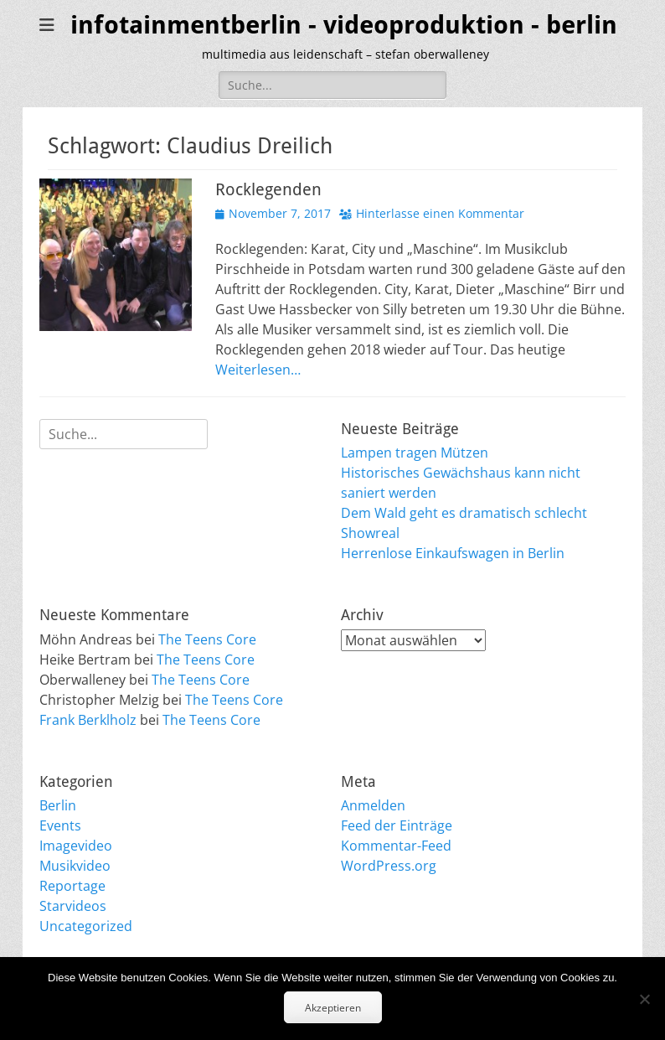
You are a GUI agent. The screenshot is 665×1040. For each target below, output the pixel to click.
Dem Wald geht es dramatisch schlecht (464, 513)
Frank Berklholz (88, 720)
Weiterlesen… (258, 369)
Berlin (57, 805)
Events (60, 825)
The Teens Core (207, 639)
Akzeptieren (333, 1008)
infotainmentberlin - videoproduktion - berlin (343, 24)
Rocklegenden (268, 189)
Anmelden (373, 805)
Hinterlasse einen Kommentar (440, 213)
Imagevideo (75, 845)
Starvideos (72, 906)
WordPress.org (388, 865)
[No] (644, 999)
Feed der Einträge (396, 825)
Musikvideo (75, 865)
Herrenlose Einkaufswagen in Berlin (452, 553)
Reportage (72, 886)
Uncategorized (85, 926)
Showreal (370, 533)
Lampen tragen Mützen (414, 452)
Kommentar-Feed (396, 845)
